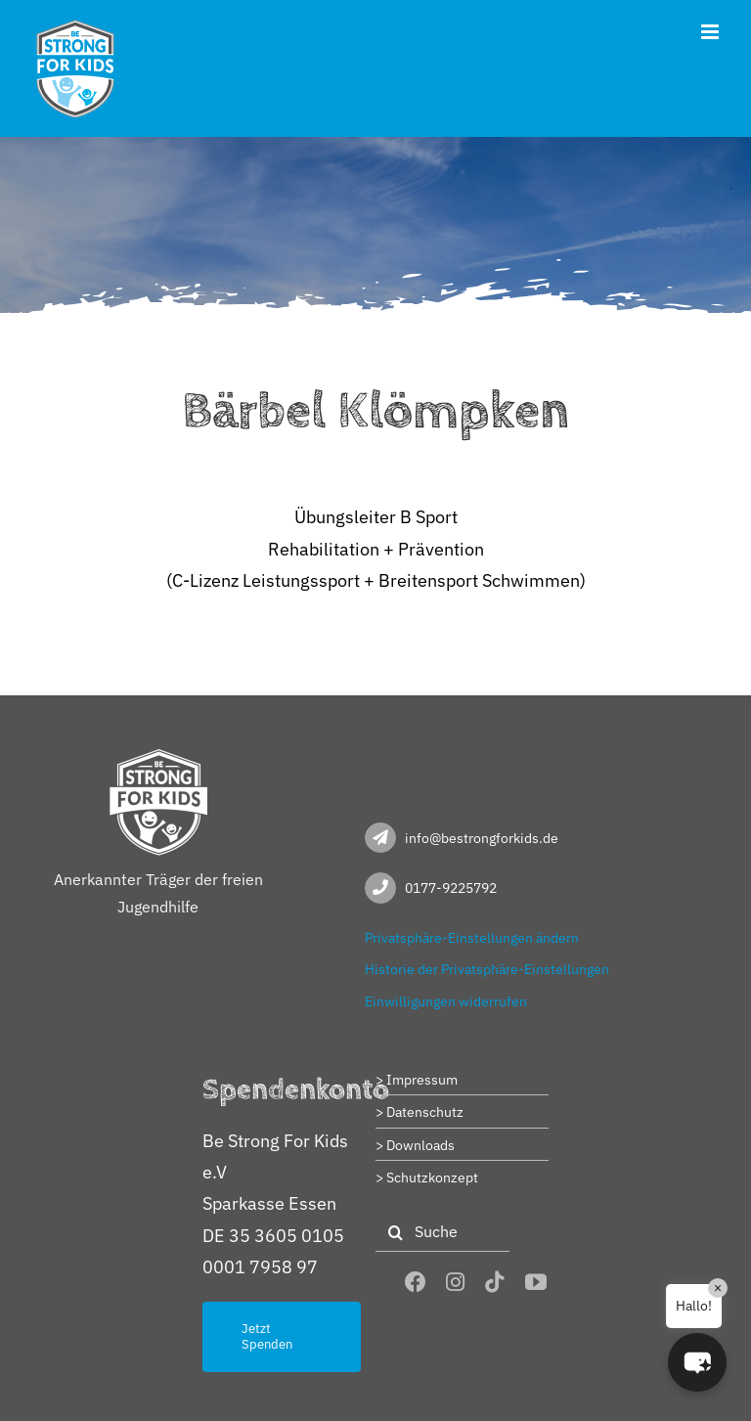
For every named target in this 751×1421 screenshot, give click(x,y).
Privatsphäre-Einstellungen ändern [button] (472, 938)
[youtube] (536, 1282)
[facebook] (415, 1282)
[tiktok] (495, 1282)
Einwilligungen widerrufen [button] (446, 1001)
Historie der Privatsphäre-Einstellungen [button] (487, 969)
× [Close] (718, 1288)
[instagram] (455, 1282)
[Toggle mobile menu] (711, 32)
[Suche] (442, 1232)
